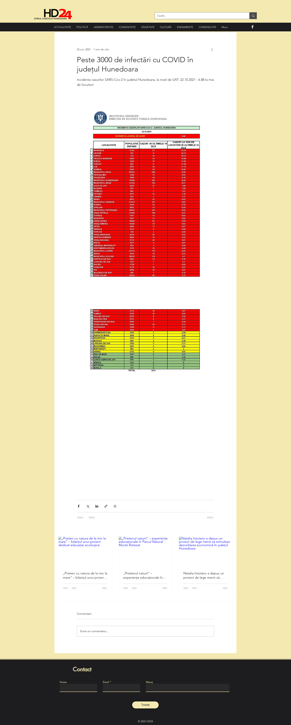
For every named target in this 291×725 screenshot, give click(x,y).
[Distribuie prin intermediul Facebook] (78, 506)
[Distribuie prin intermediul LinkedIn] (97, 506)
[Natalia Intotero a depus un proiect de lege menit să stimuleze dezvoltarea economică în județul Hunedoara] (206, 552)
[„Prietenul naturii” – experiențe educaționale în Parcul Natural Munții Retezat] (145, 552)
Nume (63, 682)
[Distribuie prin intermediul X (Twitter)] (87, 506)
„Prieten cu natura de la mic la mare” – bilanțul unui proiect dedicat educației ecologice (85, 575)
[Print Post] (115, 506)
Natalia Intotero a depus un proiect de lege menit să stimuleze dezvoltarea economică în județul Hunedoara (203, 575)
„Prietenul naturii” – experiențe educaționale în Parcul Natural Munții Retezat (144, 575)
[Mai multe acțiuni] (212, 49)
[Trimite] (145, 705)
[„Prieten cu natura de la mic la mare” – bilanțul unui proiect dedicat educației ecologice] (85, 552)
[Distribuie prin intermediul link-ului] (106, 506)
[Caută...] (199, 15)
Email (106, 682)
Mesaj (149, 682)
